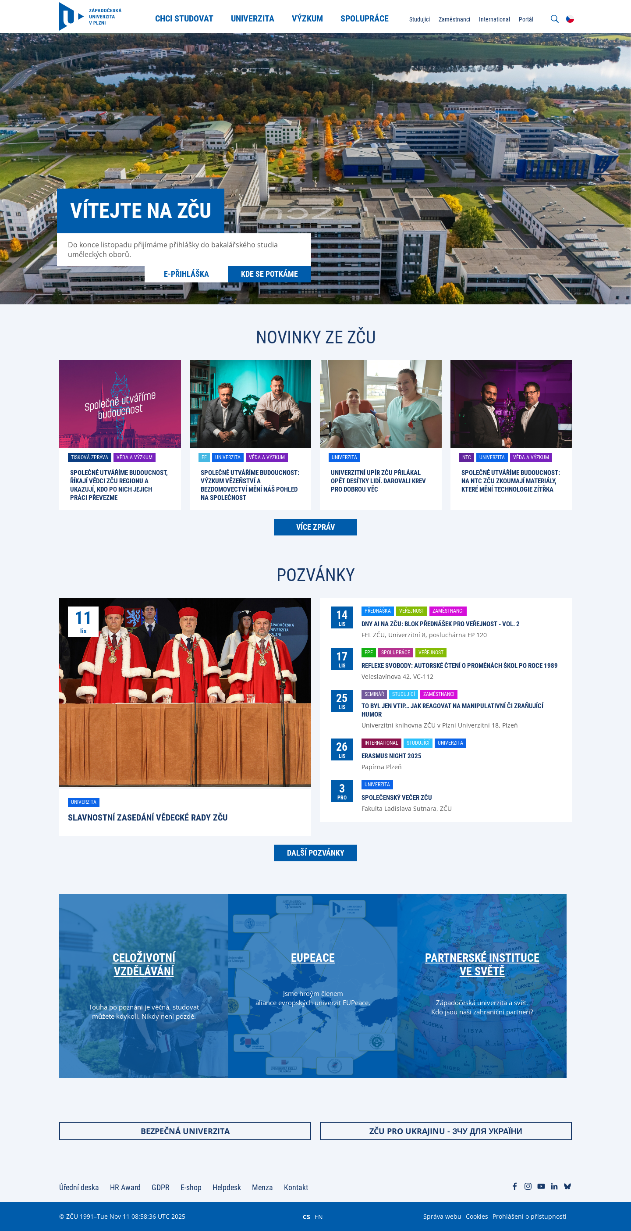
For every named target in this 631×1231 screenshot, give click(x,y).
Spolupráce (395, 652)
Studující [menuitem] (419, 19)
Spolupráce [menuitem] (364, 18)
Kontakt (296, 1187)
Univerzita (228, 457)
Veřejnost (411, 611)
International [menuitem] (494, 19)
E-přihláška (186, 273)
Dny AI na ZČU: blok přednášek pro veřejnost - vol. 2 (441, 624)
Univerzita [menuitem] (252, 18)
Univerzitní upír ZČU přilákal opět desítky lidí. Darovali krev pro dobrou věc (378, 481)
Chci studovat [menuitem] (184, 18)
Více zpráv (315, 527)
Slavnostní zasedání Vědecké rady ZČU (147, 817)
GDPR (161, 1187)
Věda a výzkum (134, 457)
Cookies (477, 1216)
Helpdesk (227, 1187)
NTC (466, 457)
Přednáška (378, 611)
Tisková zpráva (89, 457)
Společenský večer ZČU (397, 798)
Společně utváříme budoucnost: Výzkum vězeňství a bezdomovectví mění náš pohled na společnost (250, 485)
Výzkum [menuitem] (307, 18)
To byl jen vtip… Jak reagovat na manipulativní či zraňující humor (452, 710)
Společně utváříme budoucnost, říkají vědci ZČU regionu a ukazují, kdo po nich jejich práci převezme (119, 485)
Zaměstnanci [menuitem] (454, 19)
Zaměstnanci (448, 611)
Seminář (374, 694)
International (381, 743)
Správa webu (442, 1216)
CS (306, 1216)
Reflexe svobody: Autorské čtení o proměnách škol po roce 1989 (460, 666)
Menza (262, 1187)
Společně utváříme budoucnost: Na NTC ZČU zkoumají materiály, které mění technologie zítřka (510, 481)
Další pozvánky (315, 852)
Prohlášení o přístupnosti (530, 1216)
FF (204, 457)
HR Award (125, 1187)
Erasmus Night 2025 (392, 756)
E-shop (191, 1187)
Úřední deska (79, 1187)
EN (319, 1216)
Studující (403, 694)
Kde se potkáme (269, 273)
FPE (369, 652)
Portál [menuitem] (526, 19)
